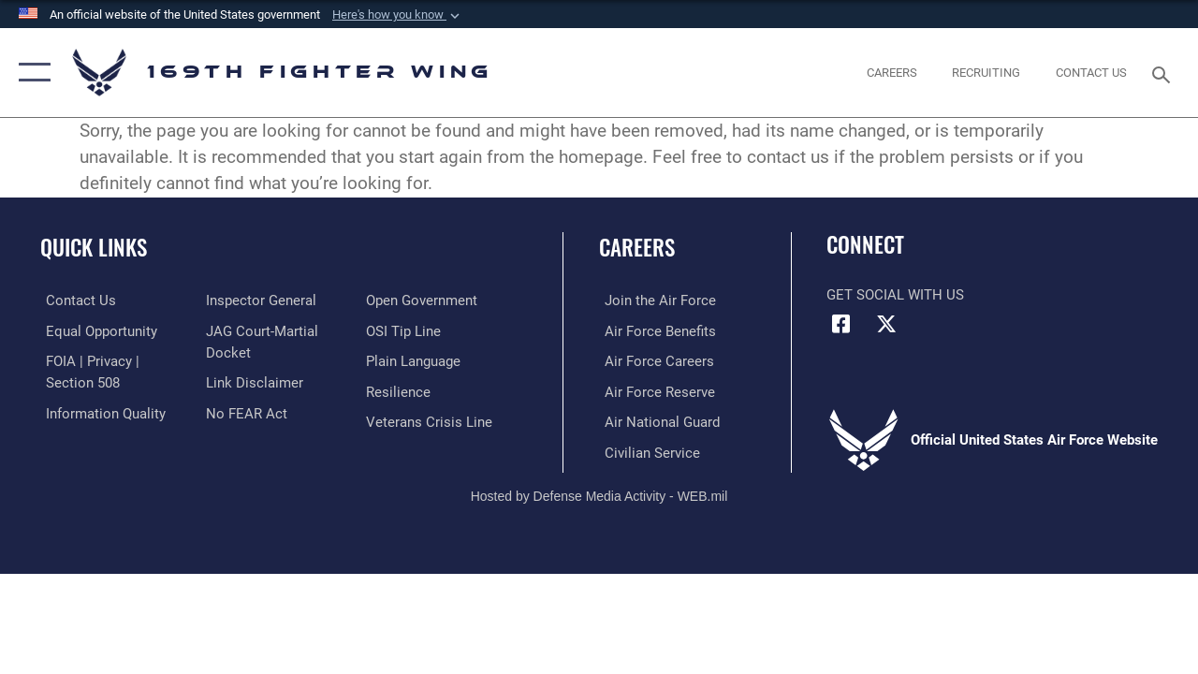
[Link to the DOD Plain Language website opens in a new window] (415, 360)
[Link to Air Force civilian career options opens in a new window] (646, 450)
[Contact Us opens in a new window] (1091, 73)
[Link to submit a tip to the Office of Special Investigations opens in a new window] (405, 330)
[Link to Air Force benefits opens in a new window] (654, 330)
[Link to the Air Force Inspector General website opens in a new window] (259, 300)
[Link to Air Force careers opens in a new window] (654, 360)
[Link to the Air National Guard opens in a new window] (656, 420)
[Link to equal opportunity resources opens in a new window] (96, 330)
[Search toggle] (1164, 72)
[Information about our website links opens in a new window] (252, 382)
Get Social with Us (895, 294)
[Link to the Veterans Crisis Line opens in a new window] (431, 420)
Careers (637, 247)
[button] (397, 15)
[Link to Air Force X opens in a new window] (886, 324)
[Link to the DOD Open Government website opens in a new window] (423, 300)
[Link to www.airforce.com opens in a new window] (654, 300)
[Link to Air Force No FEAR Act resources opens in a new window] (244, 411)
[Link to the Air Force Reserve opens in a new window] (654, 390)
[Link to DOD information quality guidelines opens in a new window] (100, 411)
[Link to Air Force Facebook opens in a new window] (840, 324)
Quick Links (93, 247)
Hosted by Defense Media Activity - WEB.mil (599, 493)
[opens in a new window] (892, 73)
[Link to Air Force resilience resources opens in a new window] (400, 390)
